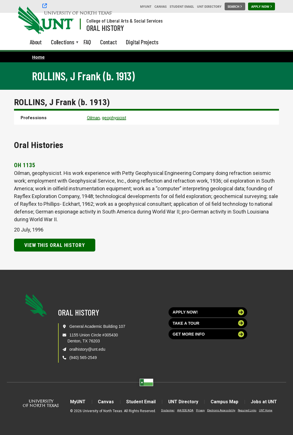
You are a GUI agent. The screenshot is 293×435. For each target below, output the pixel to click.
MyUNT (145, 7)
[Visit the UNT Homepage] (65, 20)
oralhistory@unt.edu (87, 349)
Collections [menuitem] (62, 42)
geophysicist (114, 117)
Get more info (208, 334)
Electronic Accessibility (220, 410)
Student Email (182, 7)
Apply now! (208, 312)
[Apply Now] (261, 7)
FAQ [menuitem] (87, 41)
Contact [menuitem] (108, 41)
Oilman (93, 117)
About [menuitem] (36, 41)
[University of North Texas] (29, 19)
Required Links (245, 410)
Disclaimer (166, 410)
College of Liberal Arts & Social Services (124, 20)
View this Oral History (54, 245)
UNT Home (264, 410)
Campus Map (225, 401)
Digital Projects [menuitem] (142, 41)
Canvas (161, 7)
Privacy (199, 410)
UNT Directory (209, 7)
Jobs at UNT (265, 401)
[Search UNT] (235, 7)
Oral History (105, 27)
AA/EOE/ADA (184, 410)
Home (38, 57)
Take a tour (208, 323)
